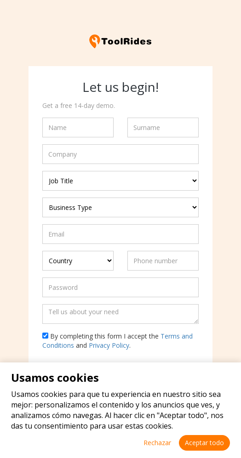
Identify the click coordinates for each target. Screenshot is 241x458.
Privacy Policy (109, 345)
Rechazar (157, 442)
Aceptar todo (204, 442)
